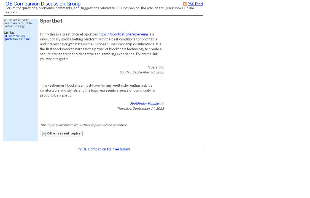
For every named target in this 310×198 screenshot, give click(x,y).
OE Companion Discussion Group (43, 4)
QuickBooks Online (17, 39)
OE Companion (14, 36)
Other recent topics (61, 134)
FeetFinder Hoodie (144, 103)
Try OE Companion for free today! (103, 149)
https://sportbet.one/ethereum (123, 34)
